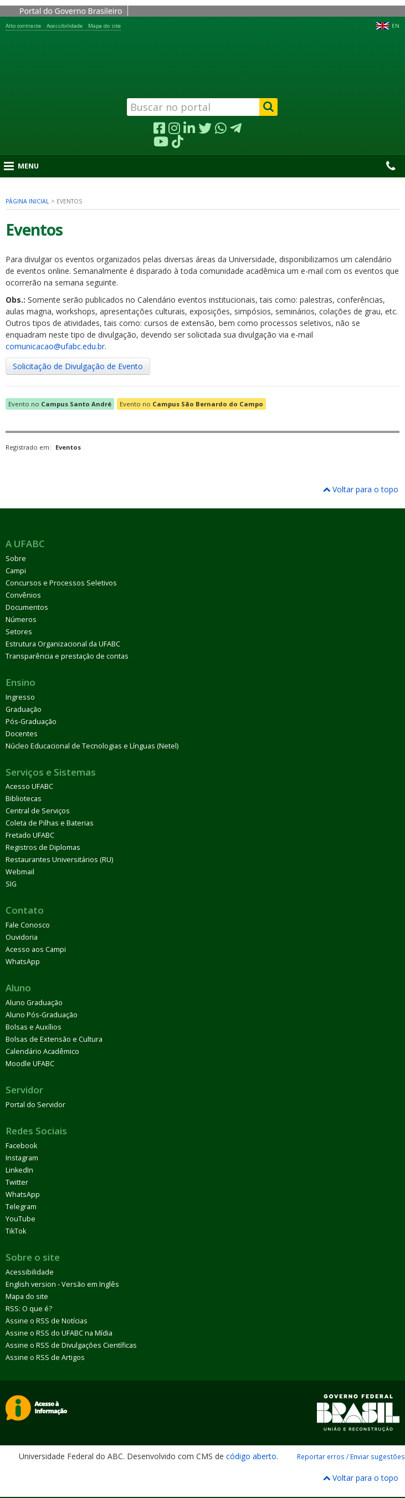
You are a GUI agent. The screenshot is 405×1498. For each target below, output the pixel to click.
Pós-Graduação (31, 721)
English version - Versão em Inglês (62, 1284)
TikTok (16, 1231)
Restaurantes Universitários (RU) (59, 859)
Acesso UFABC (29, 786)
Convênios (23, 595)
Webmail (20, 872)
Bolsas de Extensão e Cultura (54, 1039)
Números (21, 619)
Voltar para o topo (360, 489)
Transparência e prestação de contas (67, 656)
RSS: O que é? (29, 1308)
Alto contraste (23, 25)
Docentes (22, 733)
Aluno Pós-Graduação (42, 1015)
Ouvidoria (22, 937)
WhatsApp (23, 961)
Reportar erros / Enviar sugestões (351, 1456)
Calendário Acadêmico (42, 1051)
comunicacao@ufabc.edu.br (55, 346)
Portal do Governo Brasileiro (70, 11)
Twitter (17, 1182)
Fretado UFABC (30, 835)
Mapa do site (104, 25)
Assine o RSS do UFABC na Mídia (59, 1333)
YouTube (20, 1219)
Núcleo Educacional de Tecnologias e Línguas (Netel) (92, 746)
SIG (11, 884)
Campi (16, 570)
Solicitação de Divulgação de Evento (78, 366)
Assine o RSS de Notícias (47, 1321)
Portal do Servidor (35, 1104)
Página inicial (27, 201)
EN (395, 25)
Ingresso (20, 697)
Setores (19, 631)
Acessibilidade (65, 25)
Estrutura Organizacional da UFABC (63, 644)
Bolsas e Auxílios (33, 1027)
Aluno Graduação (34, 1002)
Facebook (21, 1145)
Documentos (27, 607)
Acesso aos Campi (36, 949)
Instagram (22, 1158)
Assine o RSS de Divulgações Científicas (71, 1345)
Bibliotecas (24, 798)
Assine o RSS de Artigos (45, 1357)
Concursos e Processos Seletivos (61, 583)
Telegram (21, 1206)
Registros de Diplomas (43, 847)
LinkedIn (19, 1170)
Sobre (16, 558)
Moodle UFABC (30, 1063)
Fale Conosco (28, 925)
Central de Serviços (38, 811)
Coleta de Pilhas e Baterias (50, 823)
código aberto (251, 1456)
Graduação (24, 709)
